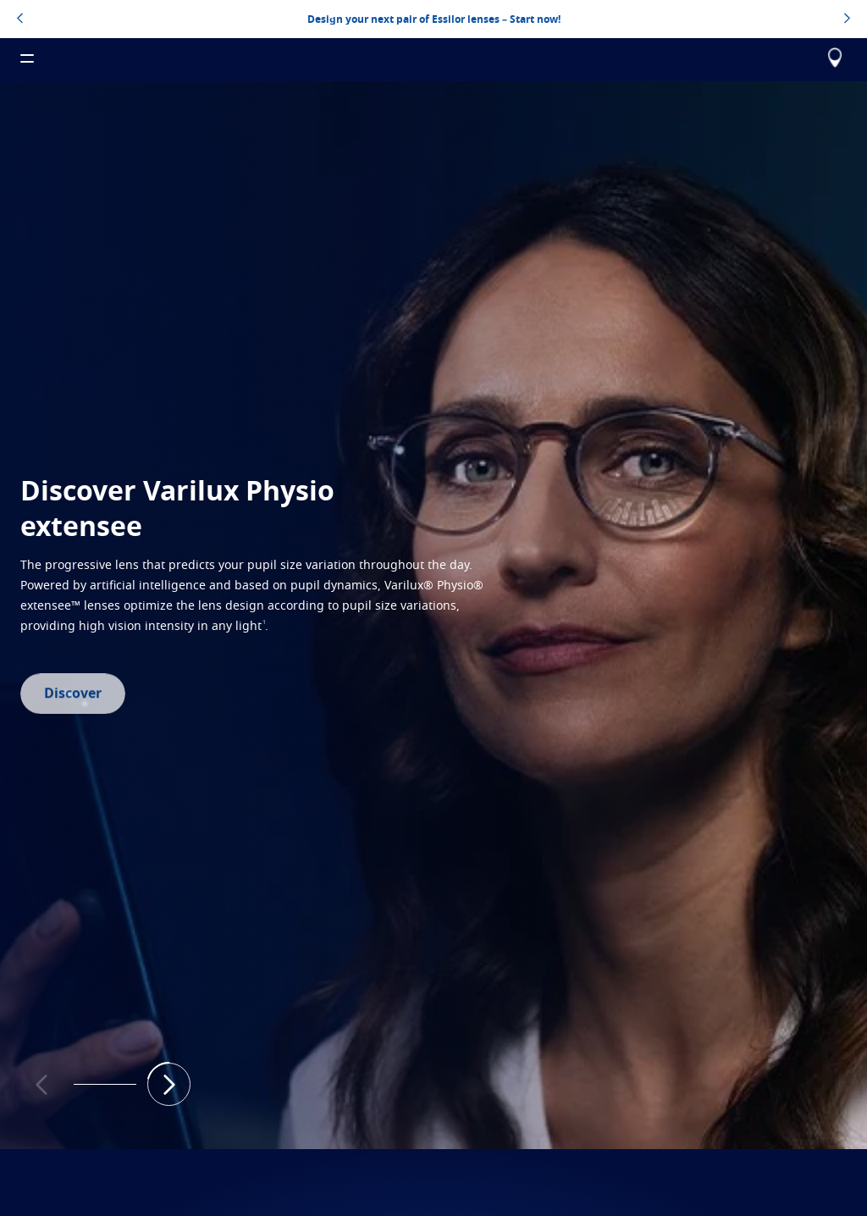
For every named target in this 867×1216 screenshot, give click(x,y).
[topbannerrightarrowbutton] (847, 19)
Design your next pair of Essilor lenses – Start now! (434, 19)
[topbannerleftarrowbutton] (20, 19)
